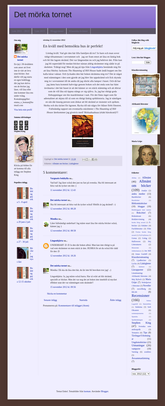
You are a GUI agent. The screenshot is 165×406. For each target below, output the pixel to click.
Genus (134, 238)
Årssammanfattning (140, 358)
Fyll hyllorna (143, 235)
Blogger (104, 391)
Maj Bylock (137, 279)
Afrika (134, 178)
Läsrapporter (137, 270)
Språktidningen (137, 320)
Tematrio (135, 333)
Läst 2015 (40, 31)
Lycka (134, 263)
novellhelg (141, 289)
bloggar (141, 206)
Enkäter (144, 225)
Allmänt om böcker (60, 163)
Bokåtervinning (138, 219)
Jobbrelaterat (136, 251)
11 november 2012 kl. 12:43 (63, 190)
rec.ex (134, 292)
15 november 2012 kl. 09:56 (63, 287)
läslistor (141, 267)
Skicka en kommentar (57, 293)
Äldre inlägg (115, 300)
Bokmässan (136, 216)
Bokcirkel (140, 213)
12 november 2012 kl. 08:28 (63, 209)
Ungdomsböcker (139, 342)
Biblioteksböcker (139, 203)
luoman (87, 391)
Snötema (138, 307)
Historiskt (135, 248)
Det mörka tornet (43, 14)
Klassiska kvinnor (78, 31)
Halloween (136, 241)
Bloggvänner (57, 31)
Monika (54, 219)
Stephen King (141, 322)
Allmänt (146, 177)
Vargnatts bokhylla (59, 178)
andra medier (138, 194)
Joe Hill (147, 251)
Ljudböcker (141, 260)
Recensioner (141, 296)
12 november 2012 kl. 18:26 (63, 256)
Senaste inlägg (50, 300)
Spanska (135, 317)
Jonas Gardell (141, 254)
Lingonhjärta (96, 67)
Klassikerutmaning (140, 257)
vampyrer (136, 349)
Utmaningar (138, 345)
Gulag (144, 238)
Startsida (83, 300)
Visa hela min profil (23, 110)
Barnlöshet (135, 200)
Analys (144, 190)
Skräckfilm (147, 304)
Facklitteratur (137, 229)
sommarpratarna (137, 313)
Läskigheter (73, 163)
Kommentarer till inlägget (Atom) (73, 305)
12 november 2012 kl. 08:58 (63, 230)
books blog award (138, 222)
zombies (147, 352)
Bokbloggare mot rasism (141, 210)
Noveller (147, 285)
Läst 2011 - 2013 (20, 31)
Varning (135, 352)
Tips (145, 332)
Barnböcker (136, 197)
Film (149, 229)
